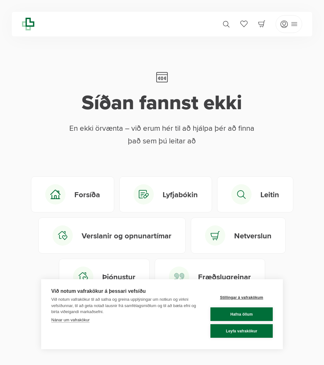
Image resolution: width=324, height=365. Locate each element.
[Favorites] (244, 24)
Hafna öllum (241, 314)
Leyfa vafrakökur (241, 331)
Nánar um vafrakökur (70, 320)
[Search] (226, 24)
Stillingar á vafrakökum (241, 297)
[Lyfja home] (28, 24)
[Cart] (261, 24)
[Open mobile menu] (289, 24)
